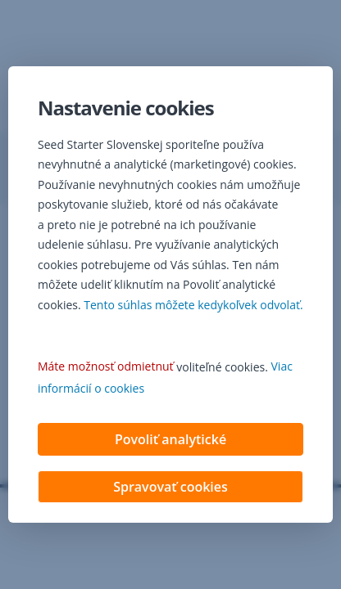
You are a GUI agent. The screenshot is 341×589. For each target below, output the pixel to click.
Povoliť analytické (170, 441)
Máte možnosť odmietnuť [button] (106, 367)
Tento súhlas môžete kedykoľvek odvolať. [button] (193, 306)
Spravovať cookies (170, 488)
